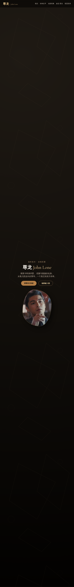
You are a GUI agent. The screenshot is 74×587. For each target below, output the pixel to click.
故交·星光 (59, 3)
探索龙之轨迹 (28, 283)
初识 (36, 3)
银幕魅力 (46, 283)
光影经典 (51, 3)
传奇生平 (43, 3)
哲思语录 (68, 3)
